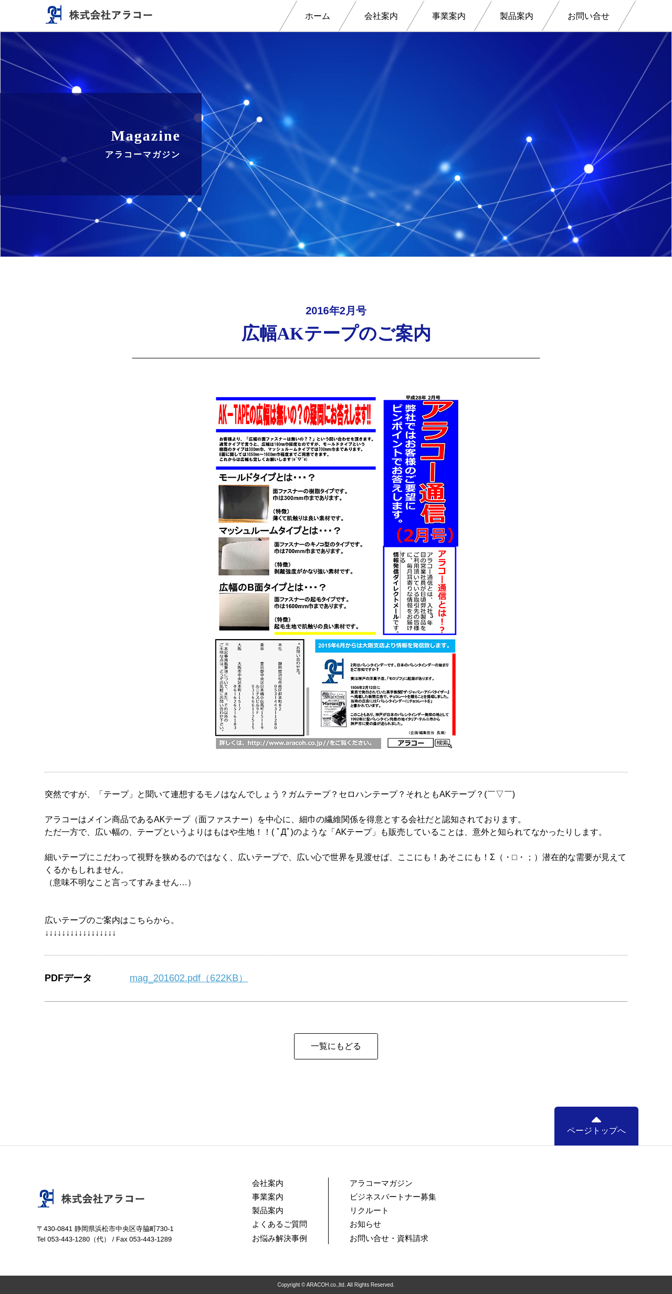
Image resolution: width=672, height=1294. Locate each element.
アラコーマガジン (381, 1183)
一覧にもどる (336, 1046)
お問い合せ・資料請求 (389, 1238)
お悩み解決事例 (279, 1238)
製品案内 (516, 16)
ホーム (317, 16)
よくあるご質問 (279, 1223)
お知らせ (365, 1223)
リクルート (369, 1210)
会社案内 (381, 16)
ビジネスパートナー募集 (393, 1196)
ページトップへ (596, 1125)
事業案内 (449, 16)
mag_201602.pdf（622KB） (189, 978)
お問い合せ (589, 16)
